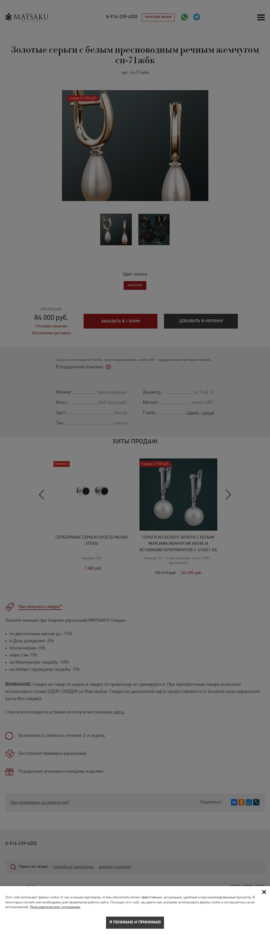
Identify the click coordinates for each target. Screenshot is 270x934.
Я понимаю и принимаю (135, 926)
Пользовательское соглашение (55, 911)
